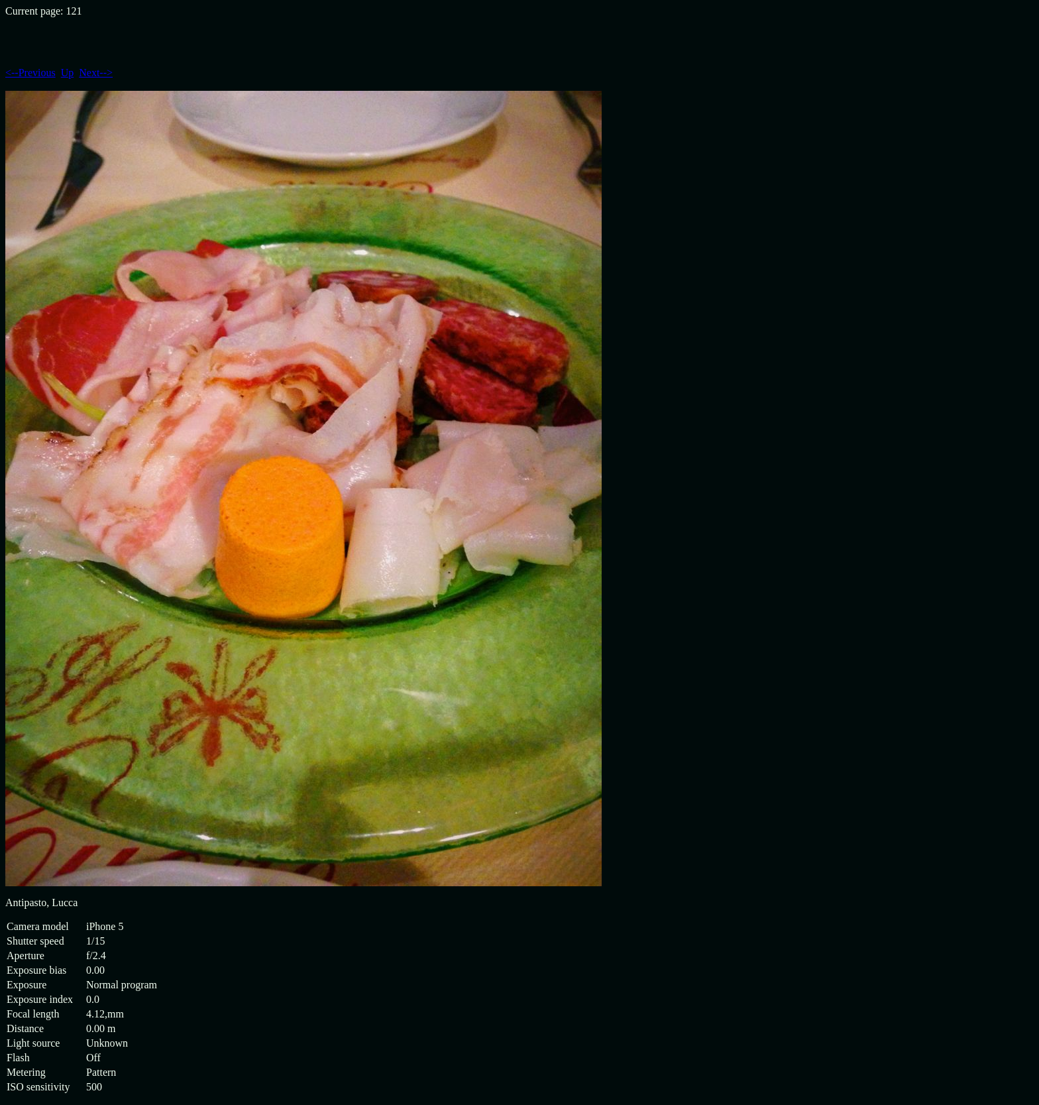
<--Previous (30, 72)
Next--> (96, 72)
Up (67, 72)
